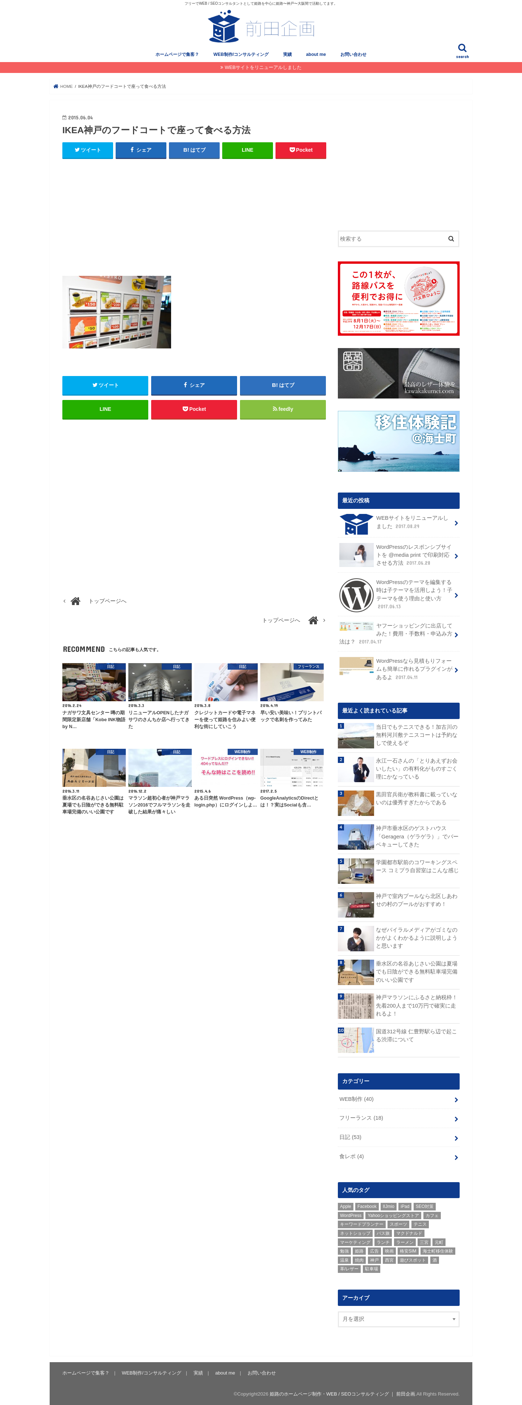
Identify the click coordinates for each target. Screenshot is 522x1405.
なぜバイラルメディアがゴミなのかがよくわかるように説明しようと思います (416, 937)
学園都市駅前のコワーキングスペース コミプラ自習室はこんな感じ (417, 866)
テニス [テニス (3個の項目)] (420, 1223)
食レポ (351, 1156)
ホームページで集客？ (177, 54)
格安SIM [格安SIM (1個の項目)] (408, 1250)
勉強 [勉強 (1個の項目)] (344, 1250)
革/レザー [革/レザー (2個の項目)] (349, 1268)
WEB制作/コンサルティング (241, 54)
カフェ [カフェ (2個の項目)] (432, 1215)
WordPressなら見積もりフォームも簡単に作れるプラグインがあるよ (395, 668)
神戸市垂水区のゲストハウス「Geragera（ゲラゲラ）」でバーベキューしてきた (417, 836)
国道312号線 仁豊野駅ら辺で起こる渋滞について (416, 1035)
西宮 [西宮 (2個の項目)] (389, 1259)
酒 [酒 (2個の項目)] (434, 1259)
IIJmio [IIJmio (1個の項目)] (388, 1206)
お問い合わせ (353, 54)
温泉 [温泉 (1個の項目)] (344, 1259)
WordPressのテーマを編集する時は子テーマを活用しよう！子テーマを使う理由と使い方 (395, 595)
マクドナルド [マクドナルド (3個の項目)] (409, 1232)
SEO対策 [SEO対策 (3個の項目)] (425, 1206)
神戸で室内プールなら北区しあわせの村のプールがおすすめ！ (416, 900)
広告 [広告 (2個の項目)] (374, 1250)
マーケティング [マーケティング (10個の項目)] (355, 1241)
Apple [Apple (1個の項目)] (345, 1206)
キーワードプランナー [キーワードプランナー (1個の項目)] (362, 1223)
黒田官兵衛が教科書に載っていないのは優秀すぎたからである (416, 798)
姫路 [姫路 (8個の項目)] (359, 1250)
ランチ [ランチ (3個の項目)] (383, 1241)
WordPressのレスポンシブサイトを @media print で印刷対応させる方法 (395, 555)
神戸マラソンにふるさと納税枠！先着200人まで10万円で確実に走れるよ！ (416, 1005)
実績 (287, 54)
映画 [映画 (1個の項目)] (389, 1250)
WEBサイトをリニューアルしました (263, 67)
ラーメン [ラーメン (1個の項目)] (405, 1241)
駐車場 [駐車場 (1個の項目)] (371, 1268)
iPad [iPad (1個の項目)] (405, 1206)
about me (316, 54)
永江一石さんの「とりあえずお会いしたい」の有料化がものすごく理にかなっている (416, 768)
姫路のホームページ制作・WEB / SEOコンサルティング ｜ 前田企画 (342, 1393)
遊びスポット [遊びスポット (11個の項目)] (413, 1259)
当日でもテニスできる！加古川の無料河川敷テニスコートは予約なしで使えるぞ (416, 735)
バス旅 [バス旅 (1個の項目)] (383, 1232)
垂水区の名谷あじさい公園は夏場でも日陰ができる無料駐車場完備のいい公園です (416, 971)
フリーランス (361, 1117)
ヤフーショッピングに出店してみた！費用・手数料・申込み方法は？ (395, 633)
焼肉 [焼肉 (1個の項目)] (359, 1259)
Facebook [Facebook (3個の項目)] (367, 1206)
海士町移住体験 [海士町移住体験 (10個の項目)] (438, 1250)
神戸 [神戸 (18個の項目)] (374, 1259)
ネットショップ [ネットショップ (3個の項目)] (355, 1232)
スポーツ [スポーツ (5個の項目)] (398, 1223)
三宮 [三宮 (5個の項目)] (424, 1241)
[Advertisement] (194, 218)
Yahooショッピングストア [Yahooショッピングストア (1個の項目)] (393, 1215)
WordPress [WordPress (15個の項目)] (350, 1215)
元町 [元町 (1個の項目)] (439, 1241)
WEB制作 (356, 1098)
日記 (350, 1137)
